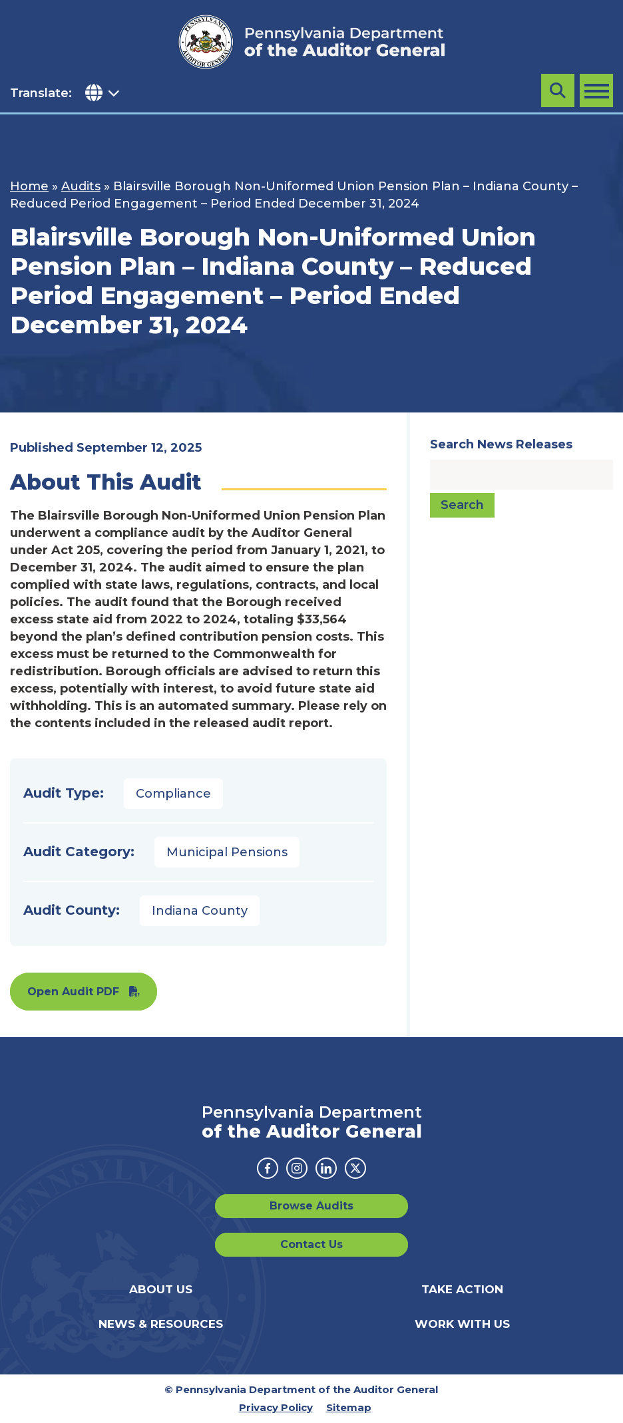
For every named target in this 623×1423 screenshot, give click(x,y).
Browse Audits (311, 1205)
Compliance (173, 793)
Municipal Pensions (227, 852)
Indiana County (200, 910)
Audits (81, 186)
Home (29, 186)
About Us (160, 1289)
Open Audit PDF (73, 991)
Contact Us (311, 1244)
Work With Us (462, 1324)
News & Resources (161, 1324)
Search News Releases (501, 444)
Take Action (462, 1289)
